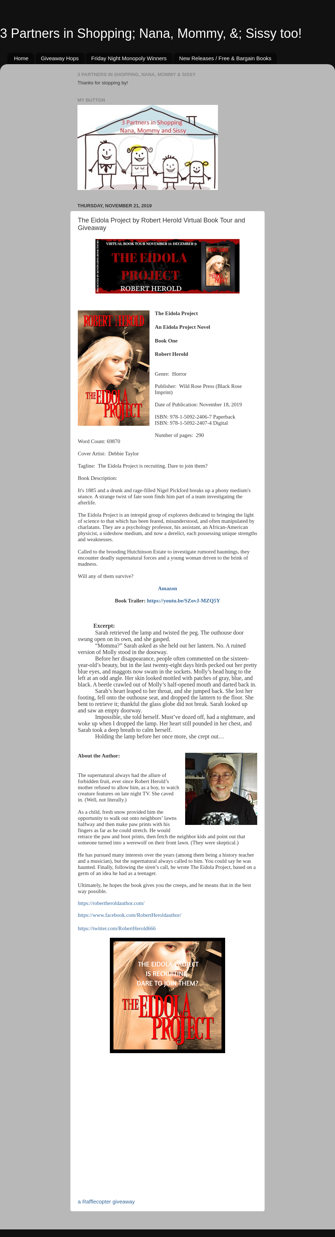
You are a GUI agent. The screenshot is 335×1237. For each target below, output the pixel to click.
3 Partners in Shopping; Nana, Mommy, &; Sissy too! (151, 33)
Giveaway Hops (60, 58)
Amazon (167, 588)
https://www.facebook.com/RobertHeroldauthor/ (130, 915)
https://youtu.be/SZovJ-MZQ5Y (183, 601)
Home (21, 58)
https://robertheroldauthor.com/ (111, 903)
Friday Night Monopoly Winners (128, 58)
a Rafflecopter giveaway (106, 1202)
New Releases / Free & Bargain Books (225, 58)
